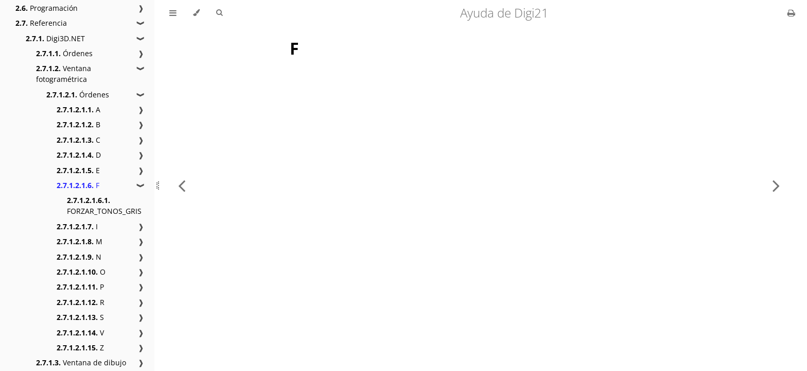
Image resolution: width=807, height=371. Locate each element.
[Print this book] (791, 13)
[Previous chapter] (182, 185)
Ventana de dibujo (81, 362)
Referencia (41, 23)
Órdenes (64, 53)
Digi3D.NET (55, 38)
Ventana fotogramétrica (63, 73)
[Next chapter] (776, 185)
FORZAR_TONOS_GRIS (104, 205)
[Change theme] (196, 13)
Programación (46, 8)
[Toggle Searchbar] (219, 13)
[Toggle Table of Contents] (173, 13)
